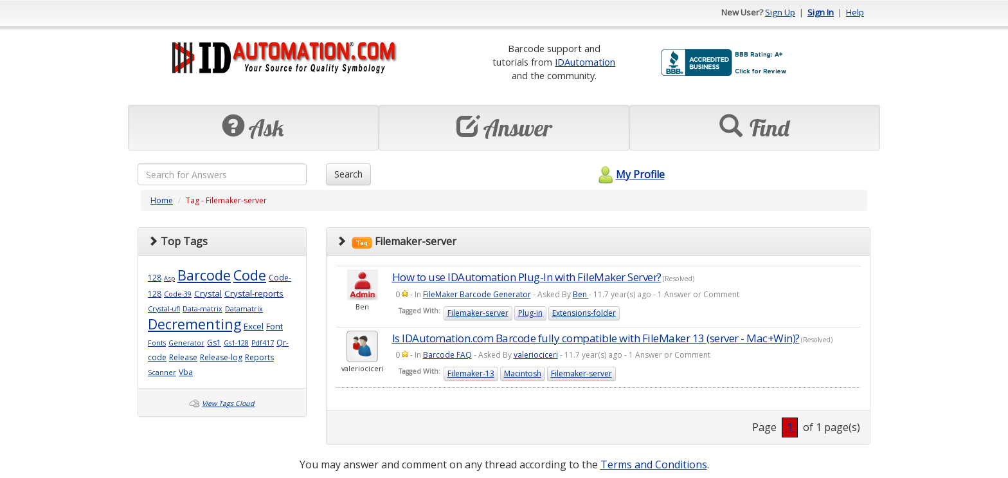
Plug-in (530, 313)
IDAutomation (585, 61)
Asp (169, 278)
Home (161, 200)
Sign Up (780, 12)
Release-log (221, 357)
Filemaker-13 (470, 373)
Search (348, 174)
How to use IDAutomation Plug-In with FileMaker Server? (527, 277)
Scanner (162, 372)
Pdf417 (262, 342)
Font (274, 326)
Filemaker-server (478, 313)
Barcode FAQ (447, 354)
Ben (581, 294)
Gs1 (214, 342)
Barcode (204, 275)
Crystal (208, 293)
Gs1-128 (236, 342)
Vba (186, 372)
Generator (186, 342)
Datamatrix (244, 308)
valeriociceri (536, 354)
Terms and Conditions (653, 464)
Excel (254, 326)
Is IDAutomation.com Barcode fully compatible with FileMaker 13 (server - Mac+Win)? (596, 338)
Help (855, 12)
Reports (259, 357)
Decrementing (194, 324)
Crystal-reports (254, 293)
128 (154, 277)
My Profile (630, 174)
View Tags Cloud (228, 403)
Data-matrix (202, 308)
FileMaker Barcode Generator (477, 294)
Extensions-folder (584, 313)
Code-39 (178, 294)
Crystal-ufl (164, 308)
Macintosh (522, 373)
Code (249, 275)
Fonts (157, 342)
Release (183, 357)
